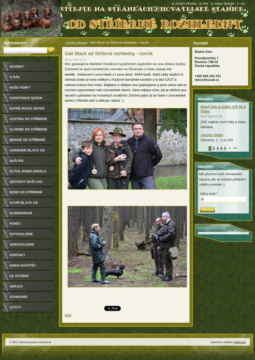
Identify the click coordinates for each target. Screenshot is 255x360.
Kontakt (17, 255)
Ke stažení (19, 276)
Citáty (15, 307)
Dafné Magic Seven (26, 108)
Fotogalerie (21, 234)
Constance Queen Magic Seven (25, 99)
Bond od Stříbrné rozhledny (25, 194)
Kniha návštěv (22, 265)
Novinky (16, 66)
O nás (14, 77)
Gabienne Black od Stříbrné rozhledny (28, 152)
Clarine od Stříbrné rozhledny (28, 131)
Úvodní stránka (76, 42)
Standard (18, 297)
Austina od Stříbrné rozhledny (28, 120)
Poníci (15, 223)
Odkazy (16, 286)
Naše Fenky (19, 87)
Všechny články (211, 135)
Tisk (205, 3)
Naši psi (16, 161)
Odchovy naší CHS (25, 182)
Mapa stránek (224, 3)
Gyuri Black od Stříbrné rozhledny (28, 204)
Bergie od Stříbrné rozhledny (27, 141)
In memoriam (20, 213)
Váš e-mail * (209, 194)
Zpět (68, 315)
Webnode (240, 342)
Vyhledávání (15, 43)
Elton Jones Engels (27, 171)
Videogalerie (21, 244)
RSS (243, 3)
